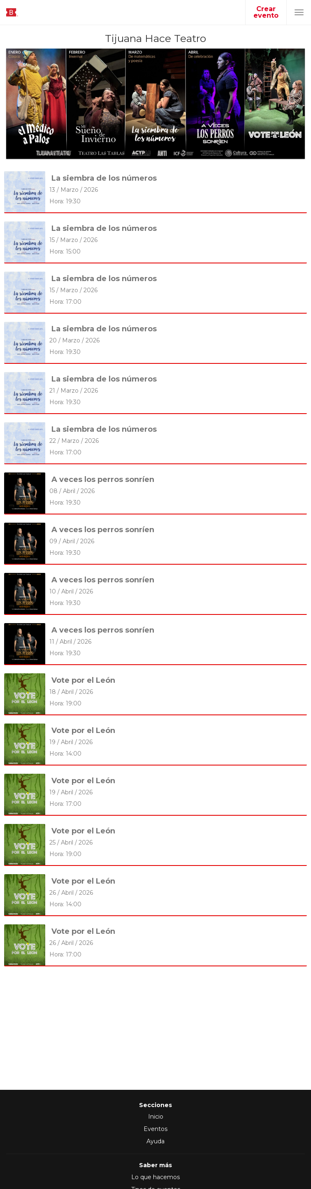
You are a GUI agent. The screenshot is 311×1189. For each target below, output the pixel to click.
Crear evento (266, 12)
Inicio (155, 1116)
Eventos (155, 1129)
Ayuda (155, 1141)
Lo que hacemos (155, 1177)
